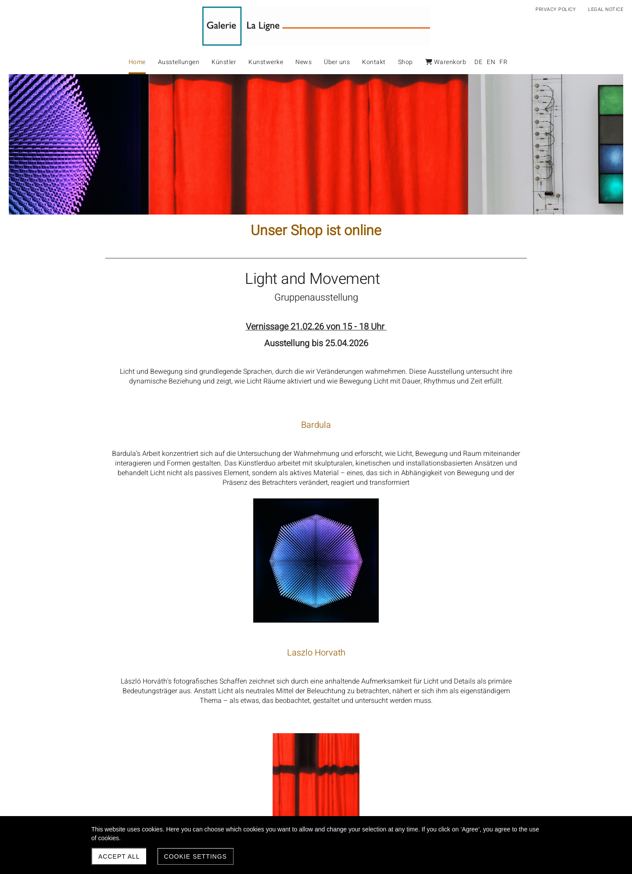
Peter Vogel (210, 707)
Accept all (119, 856)
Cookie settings (195, 856)
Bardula (211, 425)
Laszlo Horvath (211, 567)
